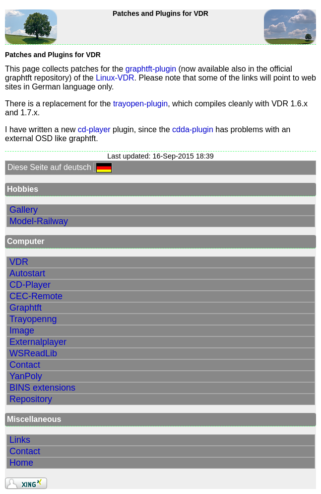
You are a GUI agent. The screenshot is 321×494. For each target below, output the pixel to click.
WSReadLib (33, 353)
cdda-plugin (192, 129)
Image (21, 330)
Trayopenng (33, 319)
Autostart (27, 273)
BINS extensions (42, 388)
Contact (24, 365)
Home (21, 463)
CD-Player (30, 285)
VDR (18, 262)
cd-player (94, 129)
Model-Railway (38, 221)
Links (19, 440)
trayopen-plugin (140, 103)
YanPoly (25, 376)
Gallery (23, 210)
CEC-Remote (36, 296)
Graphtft (25, 308)
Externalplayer (37, 342)
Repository (30, 399)
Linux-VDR (115, 78)
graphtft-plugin (151, 69)
